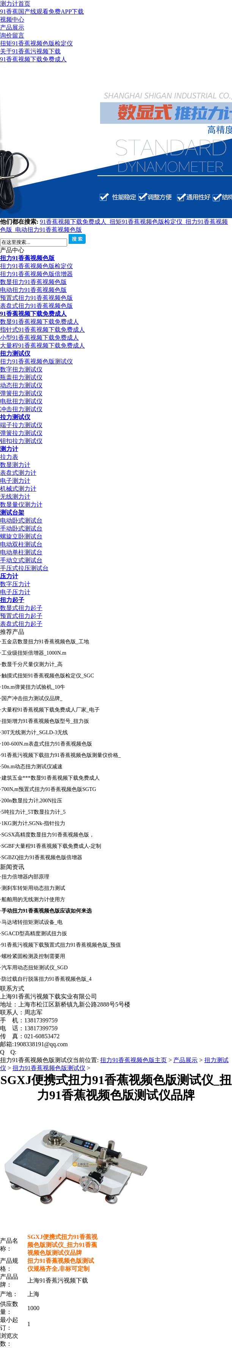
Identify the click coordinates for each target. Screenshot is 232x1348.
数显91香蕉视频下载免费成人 (39, 321)
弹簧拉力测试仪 (21, 433)
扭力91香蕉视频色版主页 (133, 1060)
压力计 (9, 576)
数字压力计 (15, 584)
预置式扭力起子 (21, 616)
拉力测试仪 (15, 417)
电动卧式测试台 (21, 520)
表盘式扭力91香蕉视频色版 (36, 306)
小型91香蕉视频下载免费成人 (39, 337)
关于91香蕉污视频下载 (30, 51)
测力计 (9, 449)
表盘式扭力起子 (21, 624)
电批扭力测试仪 (21, 401)
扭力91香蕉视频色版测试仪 (36, 361)
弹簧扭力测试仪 (21, 393)
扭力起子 (12, 600)
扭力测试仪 (15, 353)
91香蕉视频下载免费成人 (33, 59)
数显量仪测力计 (21, 504)
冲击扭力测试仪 (21, 409)
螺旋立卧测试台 (21, 536)
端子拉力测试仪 (21, 425)
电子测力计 (15, 480)
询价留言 (12, 35)
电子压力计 (15, 592)
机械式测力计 (18, 488)
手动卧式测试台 (21, 528)
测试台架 (12, 512)
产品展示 (12, 27)
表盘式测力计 (18, 473)
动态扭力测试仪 (21, 385)
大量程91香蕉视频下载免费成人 (42, 345)
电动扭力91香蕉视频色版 (48, 229)
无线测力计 (15, 496)
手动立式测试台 (21, 560)
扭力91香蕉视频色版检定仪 (36, 266)
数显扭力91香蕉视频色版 (33, 282)
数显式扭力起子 (21, 608)
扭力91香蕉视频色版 (27, 258)
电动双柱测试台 (21, 544)
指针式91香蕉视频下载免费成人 (42, 329)
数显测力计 (15, 465)
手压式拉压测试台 (24, 568)
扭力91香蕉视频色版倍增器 (36, 274)
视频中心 (12, 19)
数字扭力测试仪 (21, 369)
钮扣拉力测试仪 (21, 441)
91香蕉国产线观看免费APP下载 (42, 11)
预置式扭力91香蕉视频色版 (36, 298)
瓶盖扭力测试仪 (21, 377)
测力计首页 (15, 3)
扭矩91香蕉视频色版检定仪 (36, 43)
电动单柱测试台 (21, 552)
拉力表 (9, 457)
